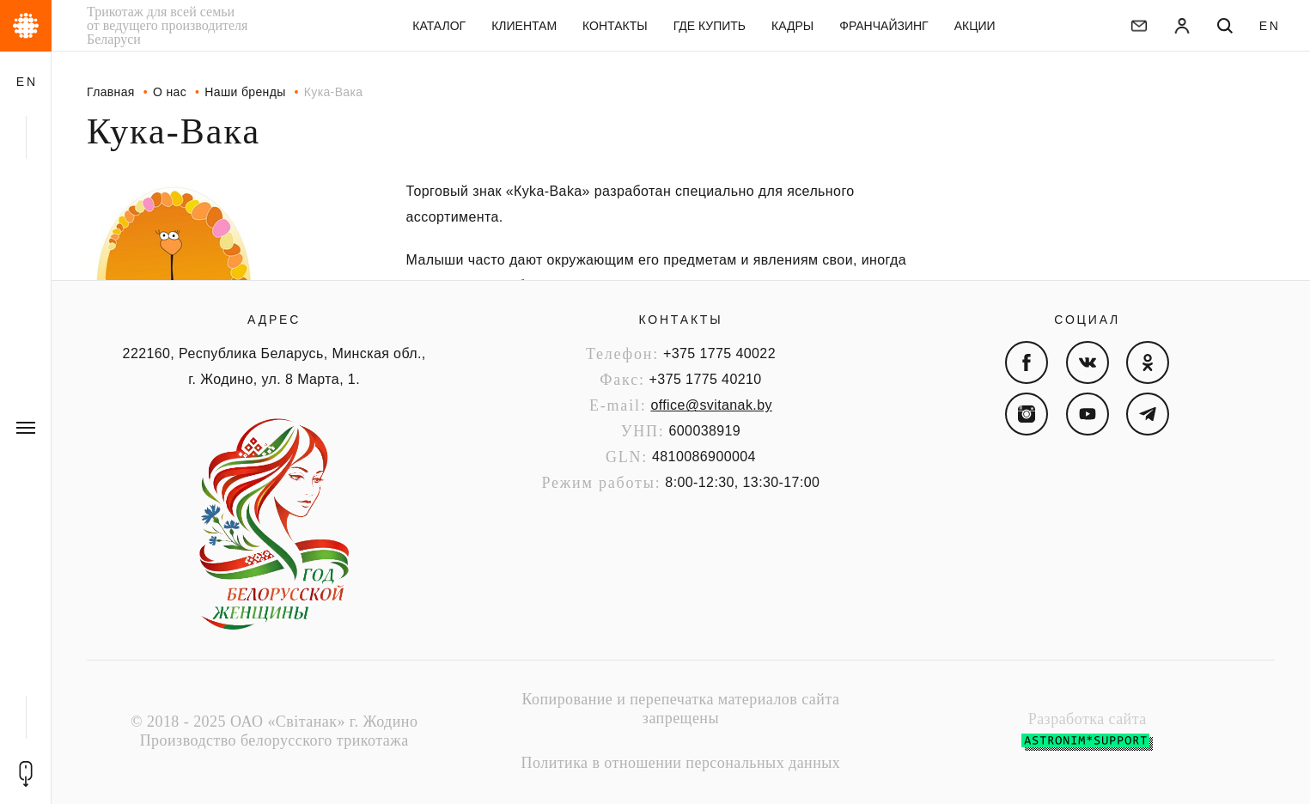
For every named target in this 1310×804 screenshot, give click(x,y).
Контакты (680, 319)
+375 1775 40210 (705, 379)
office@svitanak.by (710, 405)
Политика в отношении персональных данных (681, 762)
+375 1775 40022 (719, 353)
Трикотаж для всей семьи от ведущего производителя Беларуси (167, 25)
